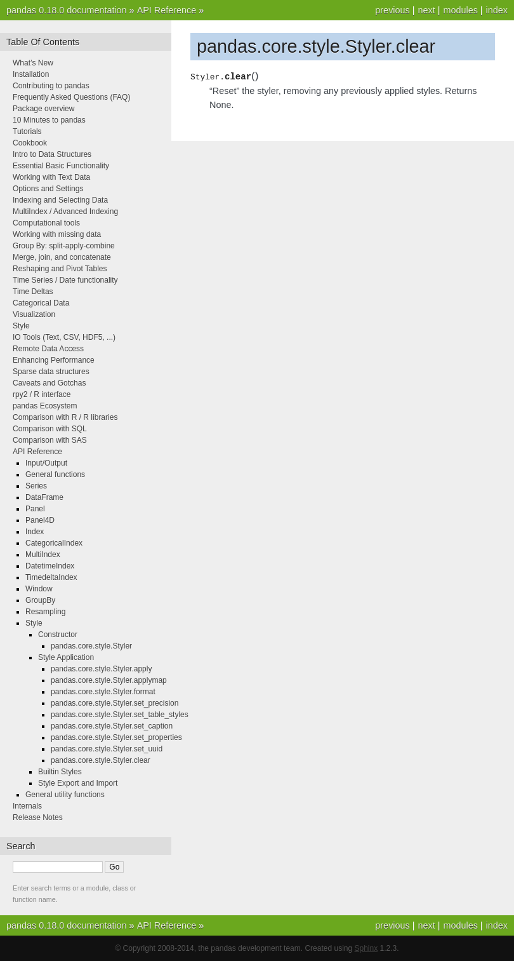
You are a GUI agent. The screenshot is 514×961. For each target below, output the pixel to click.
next (426, 10)
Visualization (34, 314)
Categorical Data (41, 303)
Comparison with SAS (50, 440)
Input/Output (46, 463)
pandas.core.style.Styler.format (103, 691)
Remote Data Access (48, 348)
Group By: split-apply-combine (64, 245)
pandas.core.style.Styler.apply (101, 668)
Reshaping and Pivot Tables (60, 268)
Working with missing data (57, 234)
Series (36, 485)
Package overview (43, 108)
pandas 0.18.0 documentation (66, 10)
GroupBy (40, 600)
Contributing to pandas (51, 85)
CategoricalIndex (53, 543)
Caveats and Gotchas (49, 383)
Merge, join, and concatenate (62, 257)
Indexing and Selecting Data (60, 200)
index (497, 10)
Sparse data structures (51, 371)
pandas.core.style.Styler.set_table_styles (119, 714)
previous (392, 10)
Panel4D (40, 520)
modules (460, 10)
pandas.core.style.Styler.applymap (109, 680)
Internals (27, 806)
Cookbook (30, 142)
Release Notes (38, 817)
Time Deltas (33, 291)
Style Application (66, 657)
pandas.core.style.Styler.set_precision (114, 703)
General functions (55, 474)
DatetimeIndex (49, 565)
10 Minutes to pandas (49, 120)
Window (39, 588)
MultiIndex (42, 554)
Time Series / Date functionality (65, 280)
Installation (31, 74)
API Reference (167, 10)
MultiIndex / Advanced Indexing (65, 211)
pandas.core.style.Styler (91, 646)
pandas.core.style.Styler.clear (100, 760)
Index (34, 531)
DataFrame (44, 497)
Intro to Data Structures (52, 154)
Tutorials (27, 131)
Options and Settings (48, 188)
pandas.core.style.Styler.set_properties (116, 737)
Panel (35, 508)
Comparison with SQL (50, 428)
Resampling (45, 611)
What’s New (33, 62)
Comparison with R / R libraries (65, 417)
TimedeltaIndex (51, 577)
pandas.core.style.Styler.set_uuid (106, 748)
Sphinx (366, 948)
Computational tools (46, 222)
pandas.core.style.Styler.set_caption (112, 726)
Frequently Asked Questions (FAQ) (71, 97)
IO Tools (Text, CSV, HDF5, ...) (64, 337)
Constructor (57, 634)
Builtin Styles (60, 771)
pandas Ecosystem (45, 405)
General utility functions (65, 794)
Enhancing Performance (54, 360)
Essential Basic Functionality (61, 165)
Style (21, 325)
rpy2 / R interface (41, 394)
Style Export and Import (77, 783)
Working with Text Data (51, 177)
